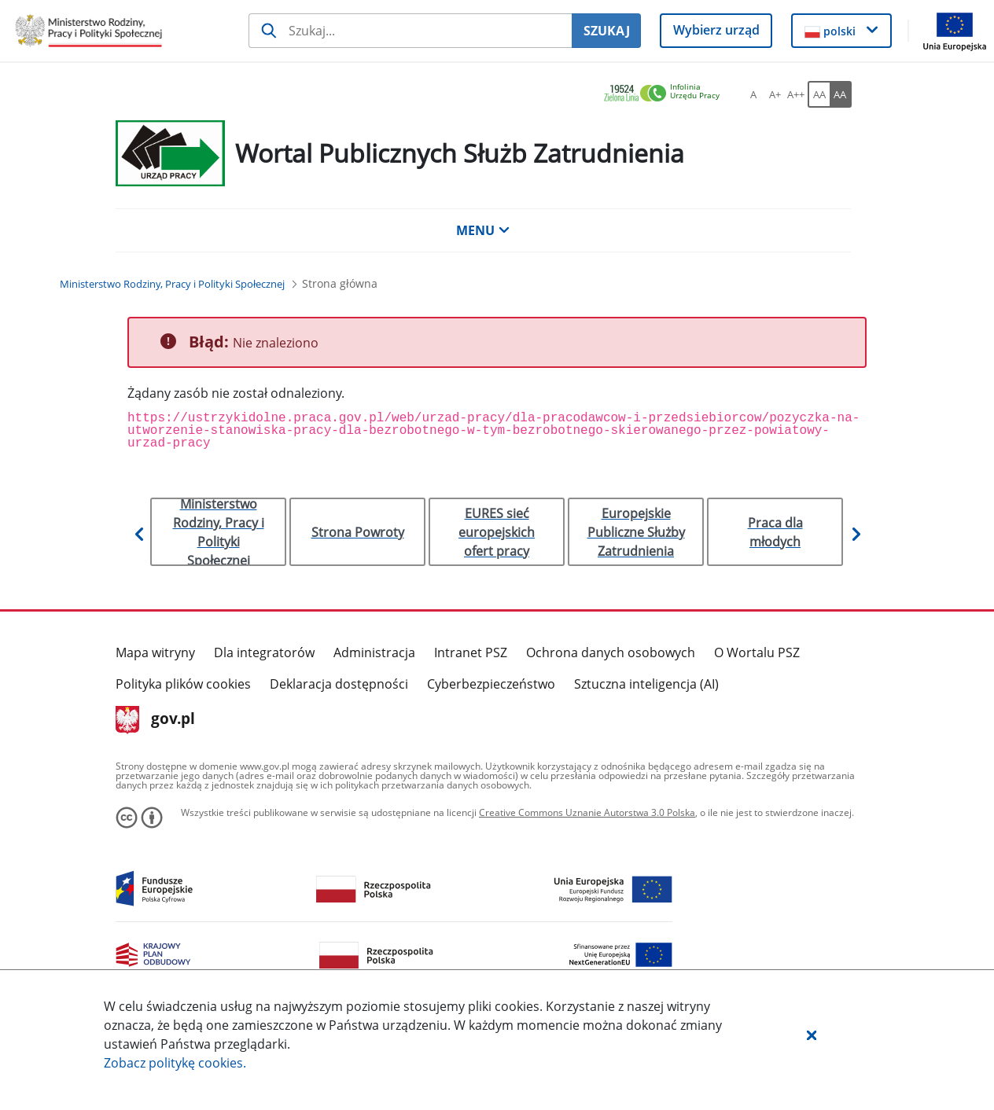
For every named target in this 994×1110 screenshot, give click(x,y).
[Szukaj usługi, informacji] (410, 30)
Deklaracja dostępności (339, 684)
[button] (811, 1034)
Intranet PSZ (470, 652)
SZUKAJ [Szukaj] (607, 30)
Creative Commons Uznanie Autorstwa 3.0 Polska (587, 812)
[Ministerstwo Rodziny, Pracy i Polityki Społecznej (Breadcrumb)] (172, 283)
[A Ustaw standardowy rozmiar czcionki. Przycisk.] (753, 94)
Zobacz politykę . (175, 1062)
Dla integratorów (264, 652)
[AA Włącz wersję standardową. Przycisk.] (819, 94)
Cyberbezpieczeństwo (491, 684)
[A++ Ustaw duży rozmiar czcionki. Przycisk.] (795, 94)
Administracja (374, 652)
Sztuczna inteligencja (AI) (646, 684)
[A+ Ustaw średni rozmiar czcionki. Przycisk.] (774, 94)
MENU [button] (483, 230)
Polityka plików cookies (183, 684)
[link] (666, 94)
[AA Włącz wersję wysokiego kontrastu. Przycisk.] (841, 94)
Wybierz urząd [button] (716, 30)
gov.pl (155, 720)
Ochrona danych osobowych (610, 652)
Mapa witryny (155, 652)
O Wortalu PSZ (757, 652)
